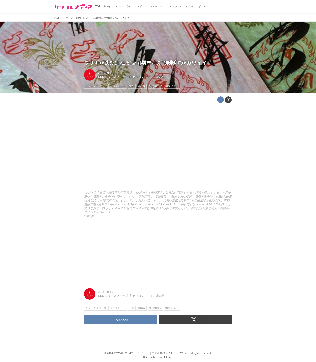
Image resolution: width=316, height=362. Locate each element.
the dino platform (162, 357)
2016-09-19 (105, 73)
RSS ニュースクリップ (113, 76)
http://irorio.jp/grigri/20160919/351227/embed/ (158, 148)
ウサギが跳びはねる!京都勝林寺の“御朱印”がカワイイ (145, 62)
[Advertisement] (158, 253)
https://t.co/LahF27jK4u (123, 204)
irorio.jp (89, 216)
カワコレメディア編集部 (148, 76)
